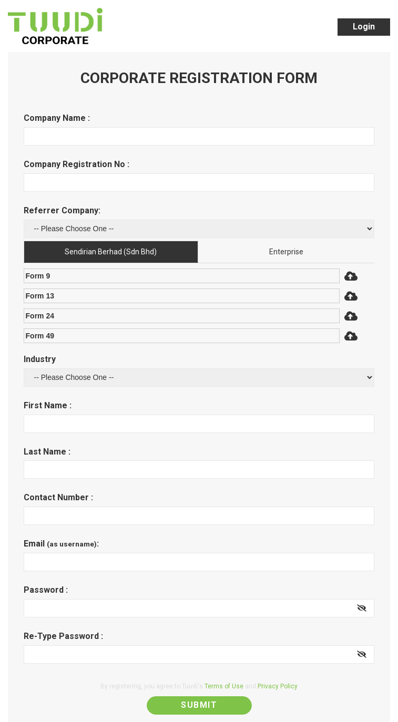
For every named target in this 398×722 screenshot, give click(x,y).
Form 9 (38, 276)
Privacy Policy (278, 686)
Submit (199, 705)
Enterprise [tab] (286, 251)
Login (364, 27)
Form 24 (40, 316)
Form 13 (40, 296)
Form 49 (40, 336)
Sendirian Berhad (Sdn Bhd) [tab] (111, 251)
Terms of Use (224, 686)
